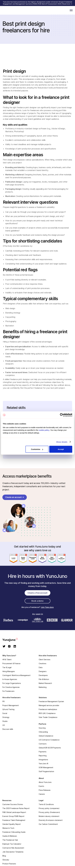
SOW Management (46, 767)
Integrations (43, 760)
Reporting (42, 756)
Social (4, 713)
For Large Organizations (11, 683)
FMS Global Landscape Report (14, 812)
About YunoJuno (45, 782)
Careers (42, 794)
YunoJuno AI (43, 763)
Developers (43, 675)
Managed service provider (49, 705)
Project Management (10, 705)
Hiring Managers (8, 671)
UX (3, 725)
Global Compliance (46, 736)
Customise (37, 449)
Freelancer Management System (51, 701)
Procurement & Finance (11, 663)
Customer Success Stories (12, 804)
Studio (4, 721)
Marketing (42, 687)
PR (3, 701)
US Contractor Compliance (49, 740)
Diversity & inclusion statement (50, 820)
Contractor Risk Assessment (13, 848)
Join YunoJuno (47, 607)
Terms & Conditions (46, 804)
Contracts (42, 744)
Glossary (5, 860)
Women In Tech (8, 828)
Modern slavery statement (49, 816)
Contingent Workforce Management (16, 675)
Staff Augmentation (46, 771)
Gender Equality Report (11, 824)
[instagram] (9, 647)
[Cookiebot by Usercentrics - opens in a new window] (61, 415)
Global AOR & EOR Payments (50, 748)
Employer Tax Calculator (11, 844)
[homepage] (13, 640)
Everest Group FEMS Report (13, 816)
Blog (4, 856)
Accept (61, 449)
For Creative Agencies (11, 687)
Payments (42, 752)
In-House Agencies (9, 679)
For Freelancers (8, 691)
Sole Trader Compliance (48, 717)
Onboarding (43, 732)
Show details (61, 442)
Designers (42, 671)
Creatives (42, 663)
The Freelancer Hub (10, 840)
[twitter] (4, 647)
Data (40, 667)
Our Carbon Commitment (48, 824)
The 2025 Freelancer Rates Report (16, 808)
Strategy (5, 717)
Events (41, 786)
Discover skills (7, 729)
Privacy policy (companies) (49, 808)
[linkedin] (14, 647)
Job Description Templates (12, 852)
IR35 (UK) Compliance (47, 713)
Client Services (44, 659)
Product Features (9, 864)
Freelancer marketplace (48, 709)
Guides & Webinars (9, 836)
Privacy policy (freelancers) (49, 812)
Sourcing (42, 728)
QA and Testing (8, 709)
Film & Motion (44, 679)
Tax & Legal (6, 667)
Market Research (45, 683)
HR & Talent (7, 659)
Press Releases (44, 790)
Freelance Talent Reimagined (13, 820)
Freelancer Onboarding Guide (13, 832)
